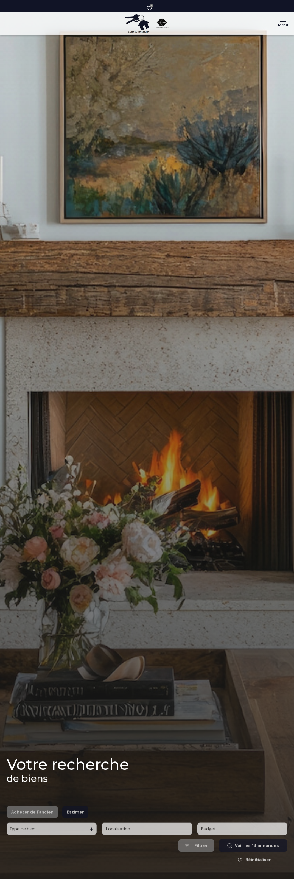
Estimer (75, 827)
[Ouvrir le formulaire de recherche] (196, 861)
